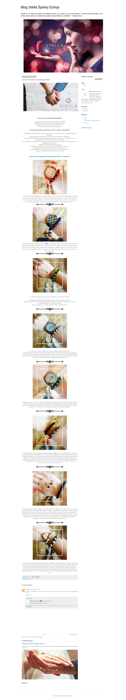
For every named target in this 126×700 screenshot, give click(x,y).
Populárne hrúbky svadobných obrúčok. (33, 643)
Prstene (84, 110)
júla (85, 118)
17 (83, 117)
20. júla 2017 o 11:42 (47, 601)
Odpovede (29, 598)
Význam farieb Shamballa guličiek (91, 120)
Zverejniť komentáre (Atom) (36, 637)
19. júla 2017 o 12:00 (36, 589)
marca (85, 123)
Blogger (71, 695)
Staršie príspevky (73, 634)
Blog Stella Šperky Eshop (40, 7)
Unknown (28, 589)
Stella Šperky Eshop (35, 601)
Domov (45, 634)
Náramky (28, 578)
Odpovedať (28, 595)
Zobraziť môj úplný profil (86, 102)
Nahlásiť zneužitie (86, 127)
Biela (44, 351)
